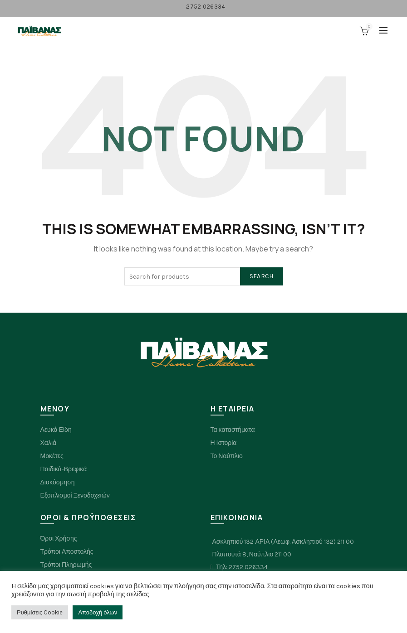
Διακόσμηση (57, 482)
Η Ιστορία (224, 443)
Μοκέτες (52, 456)
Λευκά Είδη (56, 430)
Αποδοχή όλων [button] (97, 612)
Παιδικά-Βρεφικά (63, 469)
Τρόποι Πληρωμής (66, 565)
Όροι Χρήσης (58, 538)
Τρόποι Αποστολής (66, 552)
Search (262, 276)
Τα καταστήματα (233, 430)
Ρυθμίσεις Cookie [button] (40, 612)
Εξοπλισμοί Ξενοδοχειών (75, 495)
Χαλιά (48, 443)
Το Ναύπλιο (227, 456)
